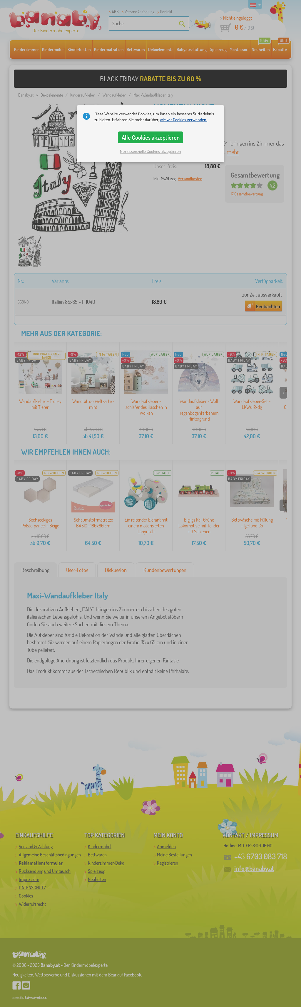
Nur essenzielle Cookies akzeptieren (150, 151)
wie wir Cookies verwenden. (183, 119)
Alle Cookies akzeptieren (151, 137)
